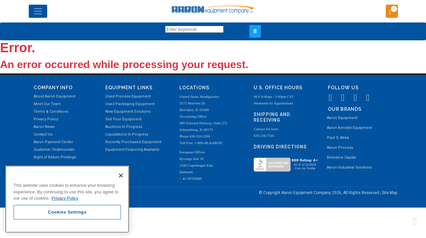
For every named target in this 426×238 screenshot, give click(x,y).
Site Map (389, 192)
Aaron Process (340, 147)
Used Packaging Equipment (130, 104)
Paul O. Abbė (338, 138)
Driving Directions (280, 146)
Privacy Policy (46, 119)
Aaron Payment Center (53, 142)
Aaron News (44, 127)
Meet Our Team (47, 104)
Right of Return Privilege (55, 157)
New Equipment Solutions (128, 111)
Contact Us (43, 134)
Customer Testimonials (54, 149)
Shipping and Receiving (272, 117)
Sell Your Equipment (123, 119)
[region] (67, 199)
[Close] (121, 175)
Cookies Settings (67, 212)
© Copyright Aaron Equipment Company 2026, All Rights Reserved (319, 192)
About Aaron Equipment (54, 96)
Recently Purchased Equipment (133, 142)
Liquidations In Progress (126, 134)
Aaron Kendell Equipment (349, 128)
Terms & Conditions (51, 111)
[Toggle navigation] (38, 11)
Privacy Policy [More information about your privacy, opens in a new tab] (65, 198)
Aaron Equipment (342, 118)
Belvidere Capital (341, 157)
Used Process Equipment (128, 96)
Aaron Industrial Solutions (349, 167)
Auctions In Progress (123, 127)
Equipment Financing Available (132, 149)
